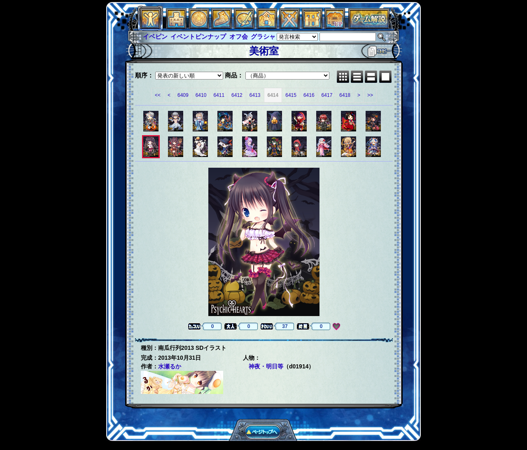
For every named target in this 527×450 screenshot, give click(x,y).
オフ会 (238, 36)
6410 (201, 95)
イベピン (155, 36)
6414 (273, 95)
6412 (237, 95)
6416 (309, 95)
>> (370, 95)
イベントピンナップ (198, 36)
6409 (183, 95)
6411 (218, 95)
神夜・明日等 (266, 366)
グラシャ (263, 36)
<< (158, 95)
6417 (327, 95)
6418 (344, 95)
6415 (290, 95)
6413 (255, 95)
